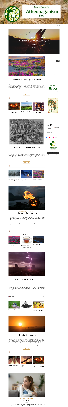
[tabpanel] (34, 41)
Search (58, 60)
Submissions (32, 25)
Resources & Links (23, 25)
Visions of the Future (12, 309)
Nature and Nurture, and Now (27, 279)
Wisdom (22, 365)
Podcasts (39, 25)
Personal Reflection (28, 277)
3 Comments (43, 165)
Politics (22, 277)
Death (33, 211)
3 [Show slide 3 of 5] (48, 154)
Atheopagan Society (53, 25)
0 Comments (43, 97)
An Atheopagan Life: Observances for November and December (14, 112)
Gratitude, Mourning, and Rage (26, 147)
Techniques (21, 211)
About (15, 25)
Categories (48, 68)
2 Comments (43, 351)
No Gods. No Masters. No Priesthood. (34, 37)
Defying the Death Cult (25, 309)
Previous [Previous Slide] (56, 154)
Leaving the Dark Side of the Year (26, 79)
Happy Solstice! (24, 179)
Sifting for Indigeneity (26, 335)
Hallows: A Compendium (26, 213)
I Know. (26, 400)
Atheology (34, 35)
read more (34, 44)
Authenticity (11, 245)
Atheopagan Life (22, 333)
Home (11, 25)
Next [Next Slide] (58, 154)
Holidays (26, 211)
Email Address (49, 128)
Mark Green (12, 97)
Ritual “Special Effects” (38, 244)
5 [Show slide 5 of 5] (49, 154)
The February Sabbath (25, 111)
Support (44, 25)
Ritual (29, 211)
